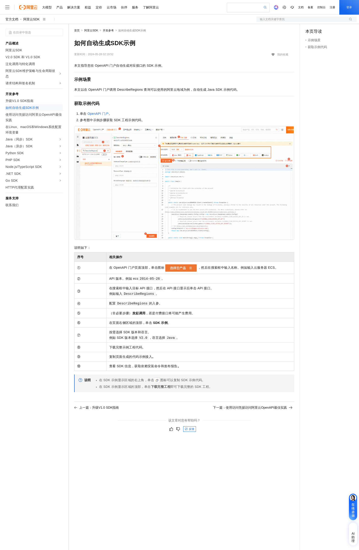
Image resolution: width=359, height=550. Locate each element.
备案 (310, 7)
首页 (77, 30)
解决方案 (73, 7)
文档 (301, 7)
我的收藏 (282, 54)
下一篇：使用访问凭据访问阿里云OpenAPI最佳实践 (252, 407)
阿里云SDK (31, 19)
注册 (332, 7)
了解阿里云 (151, 7)
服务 (135, 7)
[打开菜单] (7, 7)
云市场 (111, 7)
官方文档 (11, 19)
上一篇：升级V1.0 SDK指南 (96, 407)
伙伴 (124, 7)
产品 (59, 7)
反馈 (189, 429)
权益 (88, 7)
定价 (99, 7)
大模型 (47, 7)
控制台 (321, 7)
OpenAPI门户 (98, 113)
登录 (349, 7)
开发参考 (108, 30)
